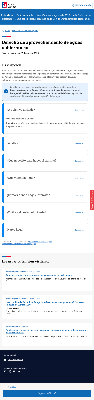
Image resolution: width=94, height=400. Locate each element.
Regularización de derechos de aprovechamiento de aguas (39, 275)
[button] (92, 200)
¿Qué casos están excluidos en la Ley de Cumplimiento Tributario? (52, 18)
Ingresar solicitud (47, 393)
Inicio (7, 30)
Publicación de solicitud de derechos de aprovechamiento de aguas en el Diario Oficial (46, 331)
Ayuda (12, 386)
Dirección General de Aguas (25, 30)
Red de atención (13, 359)
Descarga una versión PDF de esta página (19, 244)
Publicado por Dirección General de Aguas (23, 271)
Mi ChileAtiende (81, 5)
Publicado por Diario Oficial (17, 326)
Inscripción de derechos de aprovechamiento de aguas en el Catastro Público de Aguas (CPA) (45, 303)
